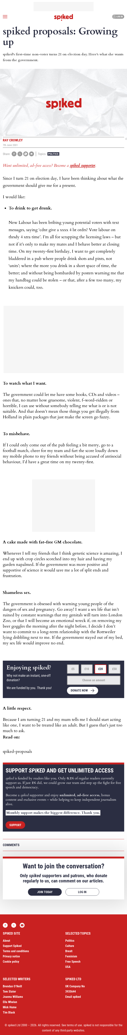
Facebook (5, 925)
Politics (53, 153)
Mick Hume (10, 1007)
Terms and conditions (16, 951)
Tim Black (9, 1012)
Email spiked (73, 997)
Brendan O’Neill (12, 986)
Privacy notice (11, 956)
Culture (69, 946)
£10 (86, 669)
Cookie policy (11, 961)
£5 (72, 669)
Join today (45, 892)
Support (15, 825)
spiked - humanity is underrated (63, 17)
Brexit (68, 951)
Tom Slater (9, 991)
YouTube (22, 925)
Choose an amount (93, 680)
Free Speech (72, 961)
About (6, 940)
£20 (100, 669)
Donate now (79, 690)
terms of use (74, 1025)
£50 (114, 669)
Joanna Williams (13, 997)
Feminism (71, 956)
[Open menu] (5, 16)
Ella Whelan (10, 1002)
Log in (118, 16)
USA (68, 967)
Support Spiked (12, 946)
